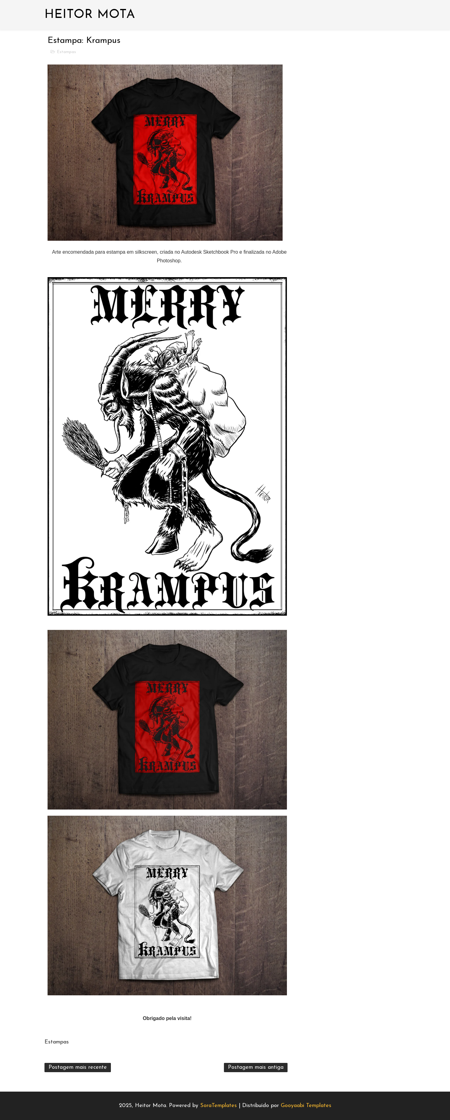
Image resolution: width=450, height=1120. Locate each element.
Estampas (66, 52)
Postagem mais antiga (256, 1067)
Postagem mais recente (77, 1067)
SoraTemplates (218, 1106)
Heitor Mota (89, 15)
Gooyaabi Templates (306, 1106)
